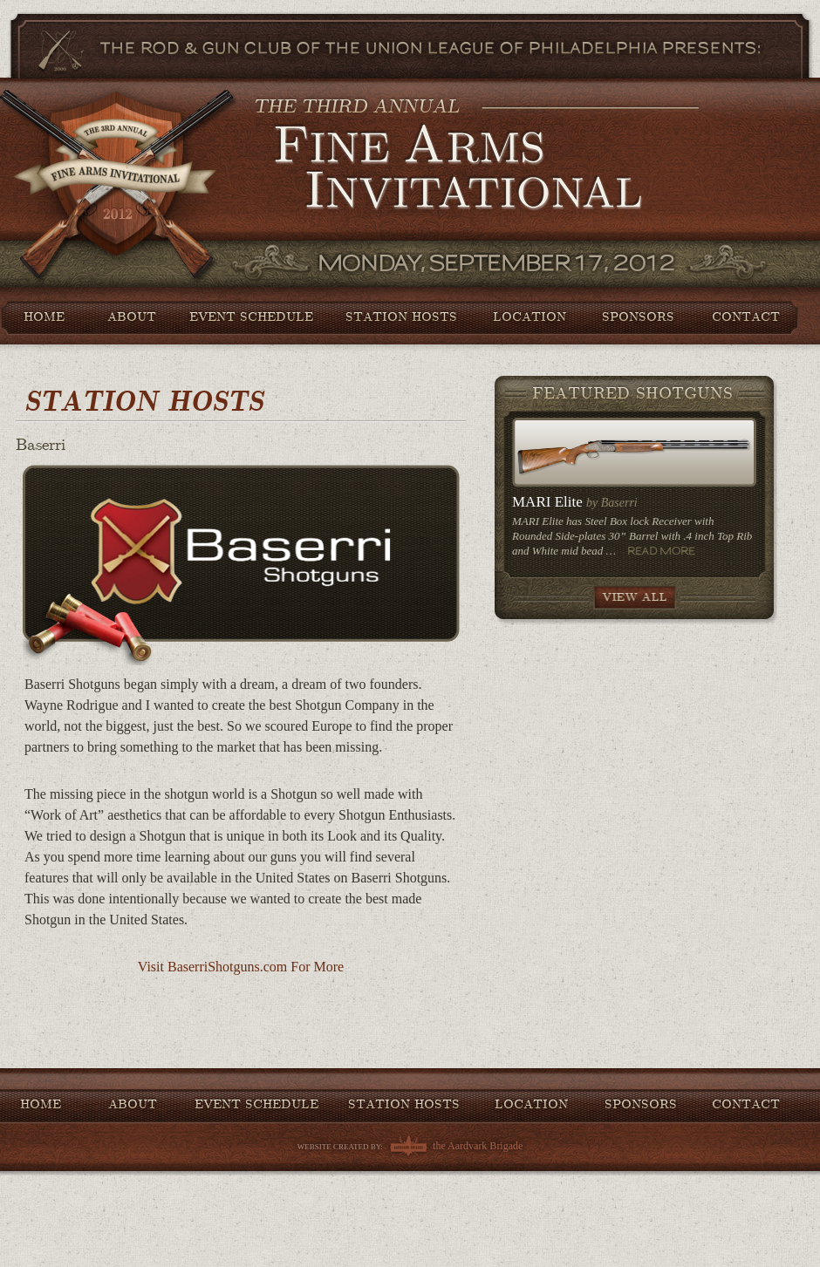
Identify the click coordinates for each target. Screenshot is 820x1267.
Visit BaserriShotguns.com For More (241, 966)
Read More (661, 550)
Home (44, 316)
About (131, 316)
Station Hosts (401, 316)
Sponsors (638, 316)
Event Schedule (251, 316)
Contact (746, 316)
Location (529, 316)
